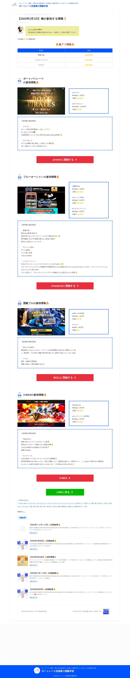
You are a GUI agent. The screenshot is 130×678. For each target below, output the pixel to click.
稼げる (55, 504)
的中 (41, 504)
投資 (34, 504)
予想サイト (87, 501)
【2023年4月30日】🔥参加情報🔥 (52, 572)
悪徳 (31, 504)
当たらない (25, 504)
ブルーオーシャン (42, 501)
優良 (92, 501)
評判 (85, 504)
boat (20, 501)
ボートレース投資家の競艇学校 (33, 6)
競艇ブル (70, 504)
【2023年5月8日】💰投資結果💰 (52, 622)
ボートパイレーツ (53, 501)
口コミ (19, 504)
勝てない (101, 501)
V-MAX (65, 477)
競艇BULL (64, 504)
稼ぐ (44, 504)
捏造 (38, 504)
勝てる (106, 501)
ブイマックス (32, 501)
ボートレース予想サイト (75, 501)
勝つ (96, 501)
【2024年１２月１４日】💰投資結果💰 (54, 522)
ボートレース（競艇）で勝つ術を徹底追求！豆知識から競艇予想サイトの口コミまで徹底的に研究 (69, 667)
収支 (110, 501)
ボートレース (64, 501)
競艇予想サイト (78, 504)
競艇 (59, 504)
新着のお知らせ (24, 498)
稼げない (49, 504)
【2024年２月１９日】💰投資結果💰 (53, 597)
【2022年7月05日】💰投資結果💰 (52, 547)
